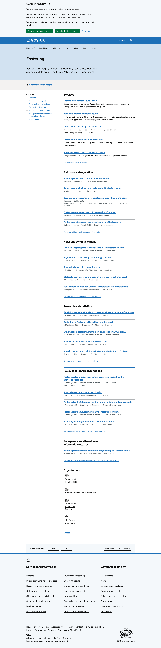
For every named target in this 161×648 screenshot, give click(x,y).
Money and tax (70, 596)
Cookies (45, 626)
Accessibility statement (62, 626)
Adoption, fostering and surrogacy (83, 48)
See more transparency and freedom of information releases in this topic (91, 460)
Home (28, 48)
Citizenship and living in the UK (40, 596)
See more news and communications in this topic (82, 296)
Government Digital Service (70, 630)
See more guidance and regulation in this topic (82, 232)
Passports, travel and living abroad (80, 601)
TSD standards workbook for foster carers (83, 139)
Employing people (72, 581)
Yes (55, 548)
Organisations (34, 119)
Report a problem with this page (117, 548)
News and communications (39, 104)
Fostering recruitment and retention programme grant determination (97, 450)
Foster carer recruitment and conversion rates (85, 341)
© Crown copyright (126, 641)
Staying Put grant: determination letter (82, 267)
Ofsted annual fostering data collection (83, 126)
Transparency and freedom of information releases (40, 115)
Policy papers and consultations (41, 110)
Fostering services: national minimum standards (87, 178)
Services (32, 98)
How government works (112, 606)
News (103, 581)
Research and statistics (38, 107)
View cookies (88, 31)
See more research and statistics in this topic (81, 361)
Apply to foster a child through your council (84, 152)
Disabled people (33, 606)
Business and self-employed (39, 586)
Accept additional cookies (40, 31)
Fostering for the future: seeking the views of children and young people (98, 402)
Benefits (30, 575)
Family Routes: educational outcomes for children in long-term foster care (99, 312)
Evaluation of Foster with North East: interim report (88, 322)
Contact (79, 626)
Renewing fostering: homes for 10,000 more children (89, 421)
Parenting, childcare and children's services (51, 48)
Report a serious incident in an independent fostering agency (92, 188)
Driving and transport (36, 611)
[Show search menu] (131, 40)
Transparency (107, 601)
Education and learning (74, 575)
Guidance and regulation (38, 101)
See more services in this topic (75, 163)
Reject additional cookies (67, 31)
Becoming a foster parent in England (81, 113)
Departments (107, 575)
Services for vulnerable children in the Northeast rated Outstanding (96, 286)
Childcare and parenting (37, 591)
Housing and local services (76, 591)
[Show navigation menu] (122, 40)
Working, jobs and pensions (76, 611)
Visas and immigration (74, 606)
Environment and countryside (77, 586)
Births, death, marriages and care (41, 581)
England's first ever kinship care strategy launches (88, 257)
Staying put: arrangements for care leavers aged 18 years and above (95, 198)
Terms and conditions (95, 626)
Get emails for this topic (40, 84)
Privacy (36, 626)
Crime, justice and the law (38, 601)
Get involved (106, 611)
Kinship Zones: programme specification (83, 392)
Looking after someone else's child (80, 100)
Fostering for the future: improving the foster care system (91, 412)
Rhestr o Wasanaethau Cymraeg (41, 630)
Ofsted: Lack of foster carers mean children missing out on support (95, 277)
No (69, 548)
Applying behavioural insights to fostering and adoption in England (96, 351)
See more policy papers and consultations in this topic (84, 431)
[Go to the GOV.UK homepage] (35, 40)
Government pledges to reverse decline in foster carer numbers (94, 247)
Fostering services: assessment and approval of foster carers (92, 222)
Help (28, 626)
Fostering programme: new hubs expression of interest (90, 212)
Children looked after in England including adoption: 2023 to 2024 (96, 332)
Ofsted (67, 532)
